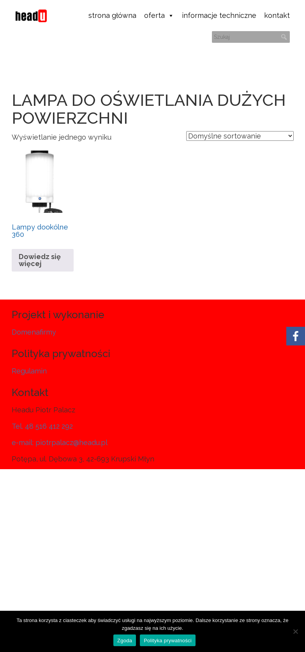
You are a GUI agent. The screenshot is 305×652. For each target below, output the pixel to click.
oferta (159, 15)
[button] (284, 37)
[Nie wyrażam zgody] (295, 631)
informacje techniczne (219, 15)
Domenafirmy (34, 332)
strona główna (112, 15)
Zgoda (124, 640)
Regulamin (29, 371)
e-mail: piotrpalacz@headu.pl (60, 442)
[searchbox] (251, 37)
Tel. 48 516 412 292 (42, 426)
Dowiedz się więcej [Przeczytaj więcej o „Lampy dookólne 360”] (40, 260)
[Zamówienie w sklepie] (240, 136)
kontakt (277, 15)
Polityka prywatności (168, 640)
